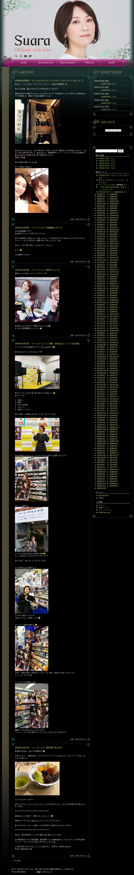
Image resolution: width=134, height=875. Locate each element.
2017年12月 (114, 314)
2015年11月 (114, 342)
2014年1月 (114, 368)
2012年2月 (101, 397)
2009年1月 (114, 439)
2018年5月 (101, 310)
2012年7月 (114, 390)
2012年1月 (114, 397)
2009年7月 (114, 432)
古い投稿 (16, 861)
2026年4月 (114, 196)
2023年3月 (101, 241)
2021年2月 (114, 269)
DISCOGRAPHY (67, 62)
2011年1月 (114, 411)
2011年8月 (101, 404)
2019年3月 (101, 298)
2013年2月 (101, 382)
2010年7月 (114, 418)
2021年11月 (101, 260)
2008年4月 (101, 451)
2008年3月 (114, 451)
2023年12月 (114, 230)
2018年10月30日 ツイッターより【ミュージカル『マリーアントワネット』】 (49, 80)
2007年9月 (114, 458)
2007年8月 (101, 460)
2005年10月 (101, 486)
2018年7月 (101, 307)
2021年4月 (114, 267)
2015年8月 (101, 347)
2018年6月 (114, 307)
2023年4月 (114, 239)
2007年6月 (101, 462)
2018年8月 (114, 305)
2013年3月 (114, 380)
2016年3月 (114, 338)
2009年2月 (101, 439)
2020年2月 (114, 284)
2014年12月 (101, 357)
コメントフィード (105, 510)
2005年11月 (114, 484)
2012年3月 (114, 394)
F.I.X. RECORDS (38, 871)
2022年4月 (114, 253)
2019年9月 (101, 291)
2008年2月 (101, 453)
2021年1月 (101, 272)
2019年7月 (101, 293)
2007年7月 (114, 460)
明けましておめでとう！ (108, 180)
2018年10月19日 (80, 856)
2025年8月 (114, 206)
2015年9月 (114, 345)
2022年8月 (114, 248)
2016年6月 (101, 335)
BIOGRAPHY (104, 496)
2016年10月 (114, 331)
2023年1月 (101, 244)
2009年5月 (114, 434)
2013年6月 (101, 378)
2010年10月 (101, 415)
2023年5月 (101, 239)
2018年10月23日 (80, 335)
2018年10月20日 (80, 739)
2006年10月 (101, 472)
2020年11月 (101, 274)
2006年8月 (101, 474)
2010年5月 (114, 420)
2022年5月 (101, 253)
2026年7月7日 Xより (109, 90)
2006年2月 (101, 481)
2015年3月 (114, 352)
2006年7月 (114, 474)
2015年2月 (101, 354)
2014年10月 (101, 359)
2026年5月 (101, 196)
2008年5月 (114, 448)
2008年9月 (114, 444)
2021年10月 (114, 260)
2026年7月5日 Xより (109, 103)
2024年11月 (101, 218)
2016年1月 (114, 340)
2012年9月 (114, 387)
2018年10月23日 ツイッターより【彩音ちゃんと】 (38, 270)
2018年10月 (114, 302)
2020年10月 (114, 274)
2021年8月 (114, 262)
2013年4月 (101, 380)
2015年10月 (101, 345)
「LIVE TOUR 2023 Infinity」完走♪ (112, 187)
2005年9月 (114, 486)
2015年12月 (101, 342)
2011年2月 (101, 411)
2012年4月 (101, 394)
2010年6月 (101, 420)
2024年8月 (114, 220)
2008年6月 (101, 448)
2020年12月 (114, 272)
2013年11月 (114, 371)
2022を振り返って (106, 192)
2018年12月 (114, 300)
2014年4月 (101, 366)
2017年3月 (101, 326)
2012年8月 (101, 390)
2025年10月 (114, 204)
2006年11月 (114, 469)
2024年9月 (101, 220)
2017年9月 (101, 319)
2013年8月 (101, 375)
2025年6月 (114, 208)
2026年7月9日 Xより (109, 84)
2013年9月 (114, 373)
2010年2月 (101, 425)
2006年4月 (101, 479)
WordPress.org (104, 512)
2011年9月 (114, 401)
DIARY (111, 62)
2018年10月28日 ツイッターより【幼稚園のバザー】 (39, 227)
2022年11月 (101, 246)
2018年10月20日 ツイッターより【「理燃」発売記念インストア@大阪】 (47, 343)
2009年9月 (114, 429)
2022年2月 (114, 255)
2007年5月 (114, 462)
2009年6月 (101, 434)
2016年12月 (114, 328)
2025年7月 (101, 208)
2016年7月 (114, 333)
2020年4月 (114, 281)
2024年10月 (114, 218)
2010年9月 (114, 415)
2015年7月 (114, 347)
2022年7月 (101, 251)
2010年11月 (114, 413)
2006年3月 (114, 479)
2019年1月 (101, 300)
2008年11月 (114, 441)
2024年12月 (114, 215)
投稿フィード (104, 508)
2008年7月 (114, 446)
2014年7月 (114, 361)
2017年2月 (114, 326)
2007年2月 (101, 467)
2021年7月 (101, 265)
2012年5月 (114, 392)
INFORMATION (45, 62)
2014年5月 (114, 364)
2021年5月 (101, 267)
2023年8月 (114, 234)
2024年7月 (101, 222)
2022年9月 (101, 248)
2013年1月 (114, 382)
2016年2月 (101, 340)
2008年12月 (101, 441)
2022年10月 (114, 246)
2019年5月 (101, 295)
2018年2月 (114, 312)
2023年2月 (114, 241)
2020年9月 (101, 277)
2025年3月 (101, 213)
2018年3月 (101, 312)
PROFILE (89, 62)
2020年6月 (114, 279)
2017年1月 (101, 328)
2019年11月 (101, 288)
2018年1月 (101, 314)
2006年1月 (114, 481)
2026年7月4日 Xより (109, 109)
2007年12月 (101, 455)
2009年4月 (101, 437)
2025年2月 (114, 213)
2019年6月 (114, 293)
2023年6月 (114, 237)
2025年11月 (101, 204)
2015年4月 (101, 352)
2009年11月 (114, 427)
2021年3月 (101, 269)
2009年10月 (101, 429)
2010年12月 (101, 413)
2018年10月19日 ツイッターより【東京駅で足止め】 (39, 747)
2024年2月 (114, 227)
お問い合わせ (47, 872)
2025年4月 (114, 211)
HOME (23, 62)
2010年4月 (101, 422)
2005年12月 (101, 484)
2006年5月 (114, 476)
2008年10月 (101, 444)
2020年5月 (101, 281)
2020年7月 (101, 279)
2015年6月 (101, 349)
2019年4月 (114, 295)
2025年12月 (114, 201)
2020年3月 (101, 284)
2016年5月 (114, 335)
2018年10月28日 (80, 261)
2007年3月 (114, 465)
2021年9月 (101, 262)
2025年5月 (101, 211)
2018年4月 (114, 310)
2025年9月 (101, 206)
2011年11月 (114, 399)
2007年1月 (114, 467)
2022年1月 (101, 258)
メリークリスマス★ (106, 185)
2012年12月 (101, 385)
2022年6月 (114, 251)
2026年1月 (101, 201)
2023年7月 (101, 237)
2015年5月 (114, 349)
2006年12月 (101, 469)
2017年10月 (114, 317)
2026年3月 (101, 199)
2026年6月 (114, 194)
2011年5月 (114, 406)
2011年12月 (101, 399)
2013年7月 (114, 375)
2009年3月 (114, 437)
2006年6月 (101, 476)
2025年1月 (101, 215)
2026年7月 (101, 194)
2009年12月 (101, 427)
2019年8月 (114, 291)
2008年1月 (114, 453)
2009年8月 (101, 432)
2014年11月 (114, 357)
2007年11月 (114, 455)
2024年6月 (114, 222)
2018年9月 (101, 305)
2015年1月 (114, 354)
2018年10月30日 (80, 219)
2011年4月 (101, 408)
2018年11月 (101, 302)
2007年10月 (101, 458)
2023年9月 (101, 234)
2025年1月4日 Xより (107, 175)
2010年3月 (114, 422)
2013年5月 (114, 378)
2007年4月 (101, 465)
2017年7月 (101, 321)
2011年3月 (114, 408)
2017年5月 (101, 324)
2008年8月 (101, 446)
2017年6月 (114, 321)
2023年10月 (114, 232)
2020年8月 (114, 277)
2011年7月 (114, 404)
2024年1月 (101, 230)
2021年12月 (114, 258)
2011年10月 (101, 401)
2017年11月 (101, 317)
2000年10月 (101, 488)
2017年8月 (114, 319)
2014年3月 (114, 366)
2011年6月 (101, 406)
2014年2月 (101, 368)
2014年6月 (101, 364)
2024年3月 (101, 227)
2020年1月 (101, 286)
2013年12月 (101, 371)
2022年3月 (101, 255)
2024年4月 (114, 225)
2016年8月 (101, 333)
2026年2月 (114, 199)
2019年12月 (114, 286)
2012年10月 (101, 387)
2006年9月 (114, 472)
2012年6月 (101, 392)
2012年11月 (114, 385)
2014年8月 (101, 361)
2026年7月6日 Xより (109, 96)
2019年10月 (114, 288)
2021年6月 (114, 265)
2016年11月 (101, 331)
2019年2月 (114, 298)
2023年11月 (101, 232)
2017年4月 (114, 324)
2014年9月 (114, 359)
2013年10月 (101, 373)
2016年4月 (101, 338)
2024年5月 (101, 225)
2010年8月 (101, 418)
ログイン (102, 505)
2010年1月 (114, 425)
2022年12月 (114, 244)
